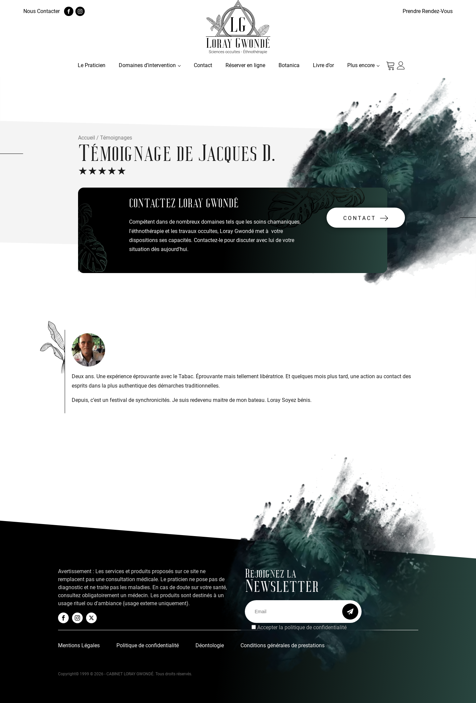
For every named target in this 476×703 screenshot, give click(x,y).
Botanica (289, 65)
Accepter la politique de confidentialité (302, 627)
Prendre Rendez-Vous (428, 11)
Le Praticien (91, 65)
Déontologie (209, 645)
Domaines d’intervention (147, 65)
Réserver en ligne (245, 65)
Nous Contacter (41, 11)
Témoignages (116, 138)
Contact (203, 65)
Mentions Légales (79, 645)
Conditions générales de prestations (283, 645)
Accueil (86, 138)
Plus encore (361, 65)
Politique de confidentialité (147, 645)
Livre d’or (323, 65)
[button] (366, 218)
